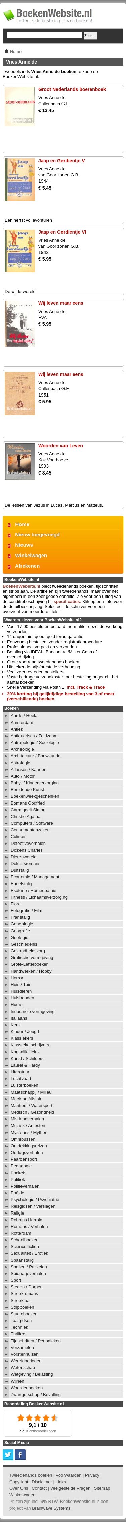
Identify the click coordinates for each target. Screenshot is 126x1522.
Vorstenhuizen (24, 1354)
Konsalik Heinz (25, 1051)
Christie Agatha (25, 816)
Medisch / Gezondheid (32, 1112)
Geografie (20, 930)
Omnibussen (23, 1139)
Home (22, 524)
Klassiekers (22, 1038)
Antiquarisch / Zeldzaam (34, 735)
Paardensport (24, 1159)
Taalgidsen (21, 1320)
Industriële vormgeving (33, 1011)
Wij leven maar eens (60, 303)
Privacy (92, 1475)
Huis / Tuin (21, 984)
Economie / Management (35, 876)
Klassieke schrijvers (30, 1044)
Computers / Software (32, 823)
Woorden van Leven (60, 445)
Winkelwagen (31, 555)
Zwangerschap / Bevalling (36, 1394)
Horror (17, 977)
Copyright (18, 1481)
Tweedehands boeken (30, 1475)
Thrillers (18, 1333)
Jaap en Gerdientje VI (62, 232)
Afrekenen (27, 566)
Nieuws (24, 545)
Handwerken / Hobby (31, 971)
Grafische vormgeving (32, 957)
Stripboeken (22, 1307)
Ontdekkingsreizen (29, 1145)
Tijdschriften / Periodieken (36, 1340)
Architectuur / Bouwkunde (35, 755)
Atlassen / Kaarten (28, 769)
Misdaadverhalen (27, 1118)
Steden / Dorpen (27, 1286)
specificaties (67, 601)
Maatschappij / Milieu (31, 1092)
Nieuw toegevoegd (37, 534)
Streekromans (24, 1293)
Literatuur (20, 1071)
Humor (17, 1004)
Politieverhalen (25, 1186)
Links (61, 1481)
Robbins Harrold (26, 1219)
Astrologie (20, 762)
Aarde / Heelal (24, 715)
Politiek (18, 1179)
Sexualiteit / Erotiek (29, 1253)
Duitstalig (20, 870)
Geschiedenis (24, 944)
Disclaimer (42, 1481)
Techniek (19, 1327)
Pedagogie (21, 1165)
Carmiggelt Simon (28, 809)
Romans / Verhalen (29, 1226)
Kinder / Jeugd (25, 1031)
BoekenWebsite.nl (21, 586)
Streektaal (21, 1300)
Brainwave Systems (51, 1508)
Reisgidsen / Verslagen (33, 1206)
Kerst (16, 1024)
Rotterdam (21, 1233)
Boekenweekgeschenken (35, 796)
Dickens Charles (27, 850)
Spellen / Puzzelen (29, 1266)
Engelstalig (21, 883)
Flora (16, 903)
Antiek (17, 729)
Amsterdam (22, 722)
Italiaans (19, 1018)
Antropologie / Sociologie (35, 742)
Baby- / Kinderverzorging (35, 782)
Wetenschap (23, 1367)
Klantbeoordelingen (41, 1431)
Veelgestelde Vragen (70, 1488)
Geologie (19, 937)
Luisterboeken (24, 1085)
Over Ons (18, 1488)
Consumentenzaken (30, 829)
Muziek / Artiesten (28, 1125)
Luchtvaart (21, 1078)
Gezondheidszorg (28, 950)
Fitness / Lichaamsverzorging (39, 897)
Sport (16, 1280)
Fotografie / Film (26, 910)
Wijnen (17, 1381)
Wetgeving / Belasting (32, 1374)
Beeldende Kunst (27, 789)
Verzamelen (22, 1347)
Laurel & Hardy (25, 1065)
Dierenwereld (24, 856)
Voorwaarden (69, 1475)
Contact (39, 1488)
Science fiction (25, 1246)
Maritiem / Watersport (31, 1105)
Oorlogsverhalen (27, 1152)
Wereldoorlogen (26, 1360)
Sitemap (102, 1488)
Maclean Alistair (26, 1098)
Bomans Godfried (28, 803)
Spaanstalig (22, 1260)
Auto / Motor (23, 776)
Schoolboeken (24, 1239)
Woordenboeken (27, 1387)
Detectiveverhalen (28, 843)
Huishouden (22, 997)
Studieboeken (24, 1313)
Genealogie (22, 924)
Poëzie (17, 1192)
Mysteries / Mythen (29, 1132)
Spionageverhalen (28, 1273)
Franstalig (20, 917)
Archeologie (22, 749)
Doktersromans (25, 863)
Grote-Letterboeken (30, 964)
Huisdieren (21, 991)
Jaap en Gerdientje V (61, 160)
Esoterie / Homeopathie (33, 890)
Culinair (18, 836)
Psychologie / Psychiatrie (35, 1199)
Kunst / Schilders (27, 1058)
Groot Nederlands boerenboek (72, 89)
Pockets (18, 1172)
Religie (17, 1213)
